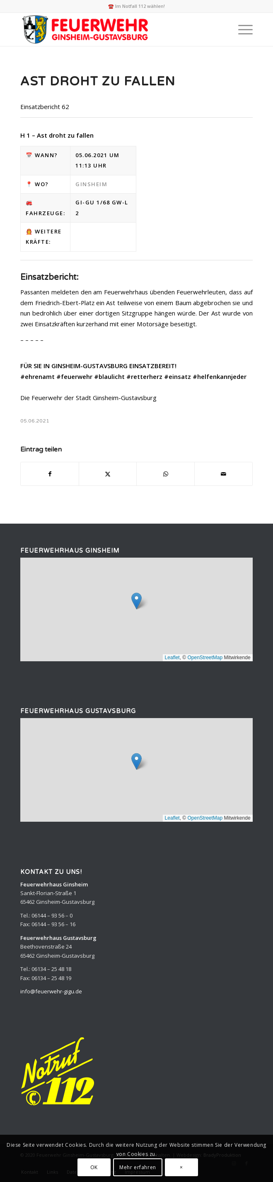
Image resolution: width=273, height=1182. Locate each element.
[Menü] (241, 29)
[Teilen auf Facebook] (50, 473)
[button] (136, 600)
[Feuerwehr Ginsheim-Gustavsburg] (113, 29)
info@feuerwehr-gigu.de (51, 991)
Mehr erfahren (137, 1167)
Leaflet (172, 657)
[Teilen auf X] (108, 473)
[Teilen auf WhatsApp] (165, 473)
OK (94, 1167)
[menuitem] (241, 29)
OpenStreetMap (204, 657)
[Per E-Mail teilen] (223, 473)
